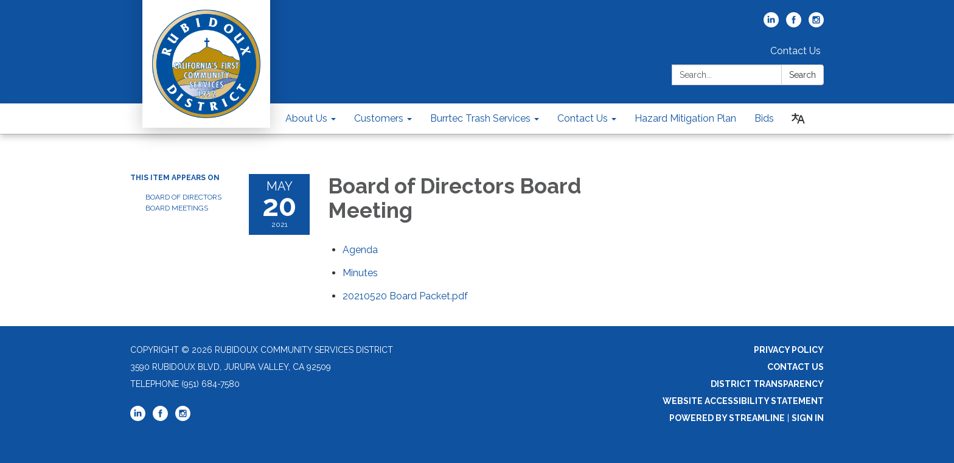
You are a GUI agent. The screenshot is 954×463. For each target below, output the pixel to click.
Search (802, 75)
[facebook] (793, 24)
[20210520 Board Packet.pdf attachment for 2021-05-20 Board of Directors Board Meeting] (405, 296)
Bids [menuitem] (764, 118)
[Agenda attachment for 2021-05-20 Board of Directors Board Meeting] (360, 250)
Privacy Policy (789, 350)
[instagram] (816, 24)
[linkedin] (771, 24)
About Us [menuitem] (306, 118)
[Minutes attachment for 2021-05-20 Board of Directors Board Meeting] (360, 273)
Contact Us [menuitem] (582, 118)
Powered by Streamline (727, 418)
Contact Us (795, 51)
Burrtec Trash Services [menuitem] (480, 118)
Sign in (808, 418)
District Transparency (767, 384)
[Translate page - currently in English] (798, 118)
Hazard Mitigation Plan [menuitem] (685, 118)
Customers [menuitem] (378, 118)
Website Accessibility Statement (743, 401)
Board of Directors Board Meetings (183, 202)
